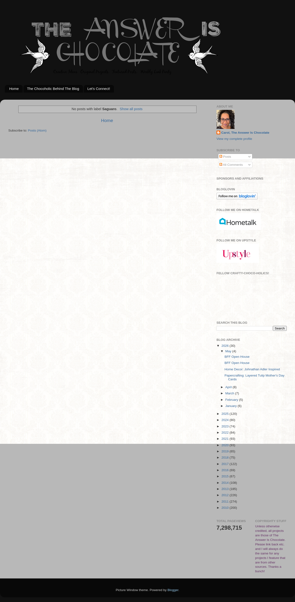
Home (14, 89)
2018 (225, 457)
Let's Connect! (98, 89)
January (231, 406)
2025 (225, 414)
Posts (225, 156)
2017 (225, 464)
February (232, 399)
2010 (225, 507)
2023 (225, 426)
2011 (225, 501)
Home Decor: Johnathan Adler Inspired (252, 369)
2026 (225, 345)
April (229, 387)
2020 (225, 445)
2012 (225, 495)
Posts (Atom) (37, 130)
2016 (225, 470)
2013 (225, 489)
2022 (225, 432)
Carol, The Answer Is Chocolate (245, 132)
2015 (225, 476)
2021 (225, 438)
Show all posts (131, 109)
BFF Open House (237, 356)
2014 (225, 483)
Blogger (172, 590)
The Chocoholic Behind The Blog (53, 89)
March (230, 393)
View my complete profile (234, 139)
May (228, 351)
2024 (225, 420)
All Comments (231, 164)
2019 (225, 451)
